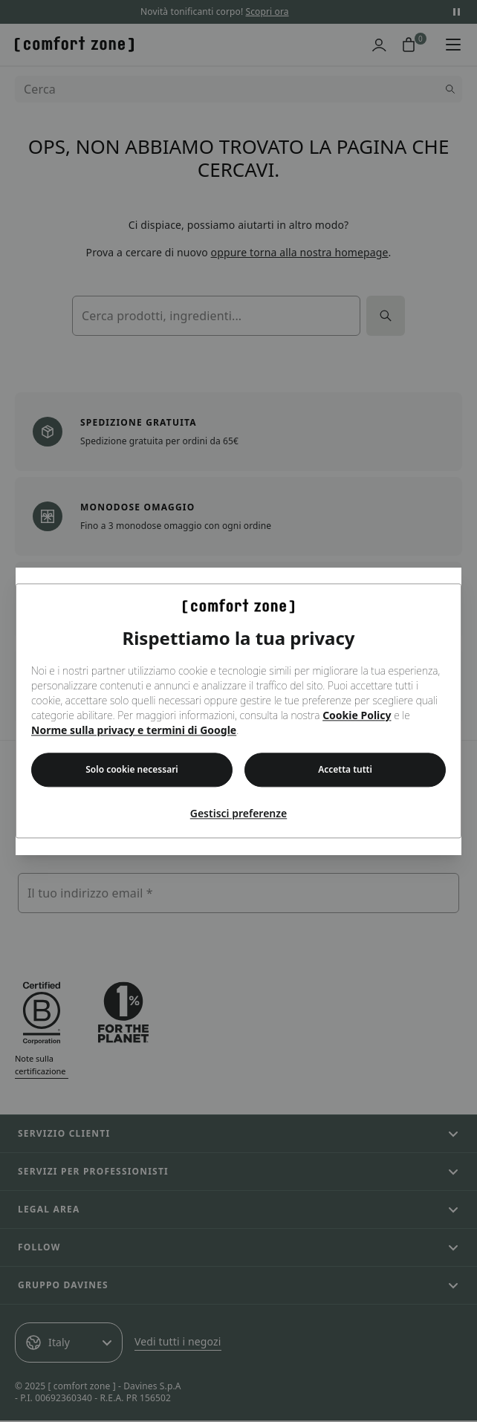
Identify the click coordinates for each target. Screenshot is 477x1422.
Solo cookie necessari (131, 770)
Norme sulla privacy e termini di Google (133, 731)
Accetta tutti (345, 770)
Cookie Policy (356, 716)
